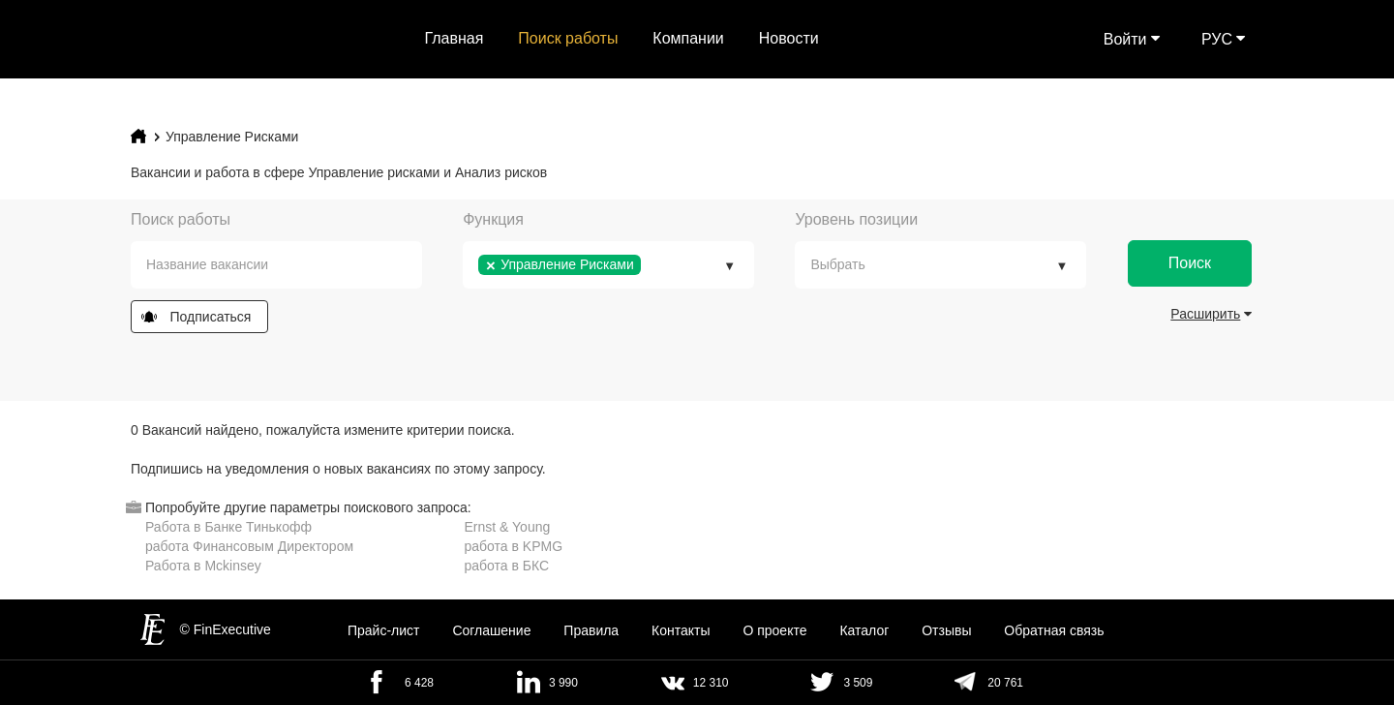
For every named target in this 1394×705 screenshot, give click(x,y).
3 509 (857, 683)
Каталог (864, 630)
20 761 (1005, 683)
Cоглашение (491, 630)
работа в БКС (507, 565)
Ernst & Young (508, 527)
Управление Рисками (232, 136)
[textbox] (291, 265)
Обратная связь (1054, 630)
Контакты (681, 630)
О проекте (774, 630)
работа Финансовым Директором (249, 546)
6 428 (419, 683)
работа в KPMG (514, 546)
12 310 (711, 683)
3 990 (563, 683)
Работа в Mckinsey (203, 565)
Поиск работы (568, 38)
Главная (454, 38)
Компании (688, 38)
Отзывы (946, 630)
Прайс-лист (384, 630)
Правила (591, 630)
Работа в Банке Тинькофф (228, 527)
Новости (789, 38)
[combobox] (276, 265)
